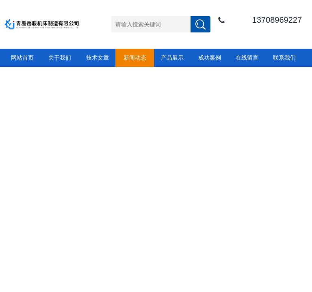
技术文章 (97, 57)
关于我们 (59, 57)
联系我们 (284, 57)
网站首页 (22, 57)
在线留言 (247, 57)
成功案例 (209, 57)
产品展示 (172, 57)
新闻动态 (135, 57)
